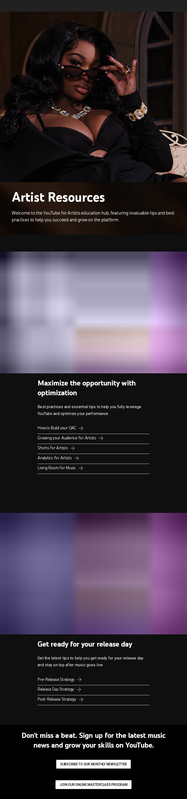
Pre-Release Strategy (56, 679)
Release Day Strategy (56, 689)
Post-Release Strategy (57, 699)
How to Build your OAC (57, 428)
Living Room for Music (57, 467)
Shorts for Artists (53, 448)
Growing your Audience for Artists (67, 438)
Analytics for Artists (55, 458)
